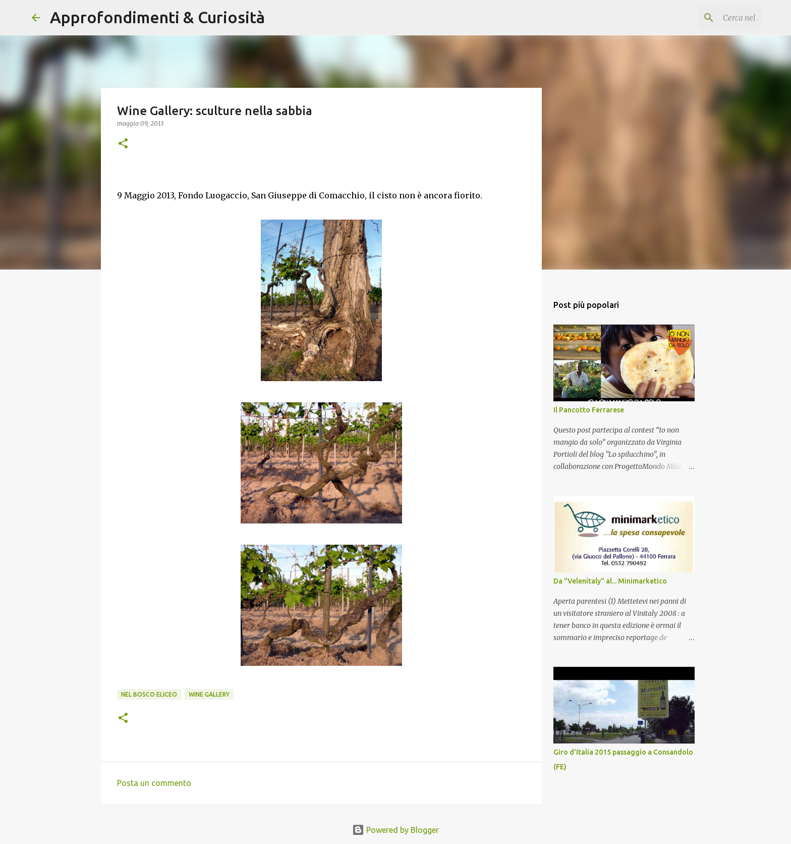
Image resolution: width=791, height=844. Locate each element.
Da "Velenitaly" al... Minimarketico (610, 581)
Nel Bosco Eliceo (149, 694)
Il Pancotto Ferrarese (588, 410)
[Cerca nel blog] (708, 18)
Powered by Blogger (395, 829)
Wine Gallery (209, 694)
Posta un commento (154, 782)
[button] (123, 144)
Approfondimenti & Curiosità (157, 17)
